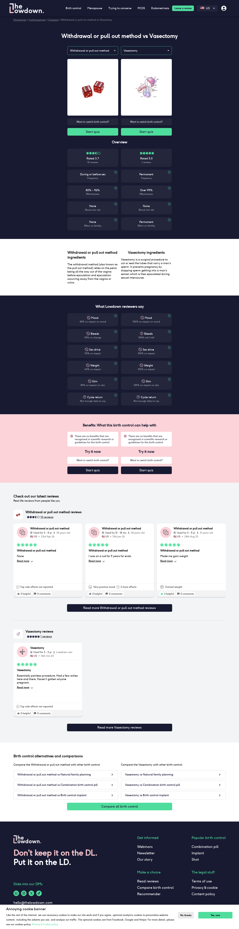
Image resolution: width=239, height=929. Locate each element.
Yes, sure (217, 915)
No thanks (186, 915)
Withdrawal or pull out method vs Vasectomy (86, 19)
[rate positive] (18, 595)
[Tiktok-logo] (39, 890)
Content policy (203, 890)
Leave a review (183, 8)
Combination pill (205, 843)
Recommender (149, 890)
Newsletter (146, 849)
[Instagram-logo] (24, 890)
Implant (198, 849)
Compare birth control (155, 884)
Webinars (145, 843)
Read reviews (148, 878)
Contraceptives (37, 19)
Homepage (19, 19)
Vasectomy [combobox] (131, 50)
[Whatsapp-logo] (16, 890)
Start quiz (92, 132)
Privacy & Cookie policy (45, 924)
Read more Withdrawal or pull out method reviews (119, 607)
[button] (92, 255)
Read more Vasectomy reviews (119, 724)
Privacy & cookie (205, 884)
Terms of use (202, 878)
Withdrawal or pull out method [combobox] (89, 50)
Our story (144, 856)
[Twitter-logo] (31, 890)
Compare (53, 19)
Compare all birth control (119, 803)
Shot (195, 856)
